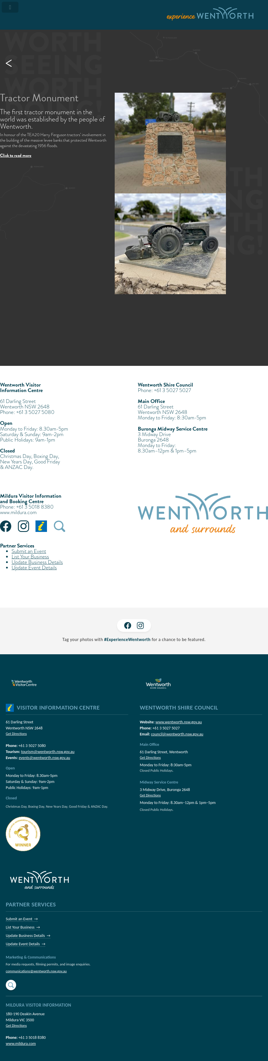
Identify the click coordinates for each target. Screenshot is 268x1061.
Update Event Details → (25, 944)
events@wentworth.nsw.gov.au (44, 757)
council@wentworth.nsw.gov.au (177, 734)
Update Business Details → (28, 935)
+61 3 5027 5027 (166, 728)
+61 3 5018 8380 (32, 1037)
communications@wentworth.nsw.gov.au (36, 971)
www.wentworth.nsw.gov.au (178, 722)
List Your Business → (23, 927)
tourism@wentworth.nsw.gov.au (47, 751)
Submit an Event (29, 551)
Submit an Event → (22, 919)
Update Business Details (37, 562)
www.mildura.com (18, 512)
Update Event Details (34, 567)
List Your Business (30, 556)
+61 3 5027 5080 (32, 745)
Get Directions (16, 733)
